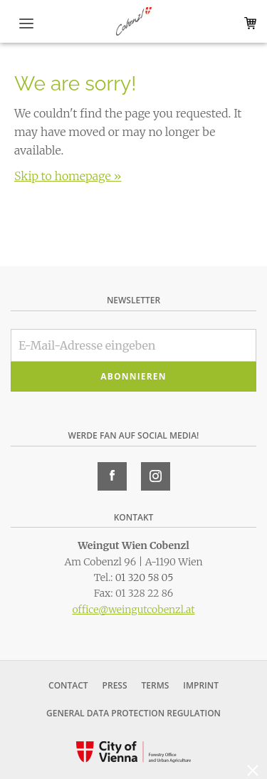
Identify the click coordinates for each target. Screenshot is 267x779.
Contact (68, 685)
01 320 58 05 (144, 577)
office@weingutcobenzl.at (133, 609)
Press (115, 685)
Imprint (201, 685)
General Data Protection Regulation (133, 713)
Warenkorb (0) (247, 23)
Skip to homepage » (67, 176)
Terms (155, 685)
